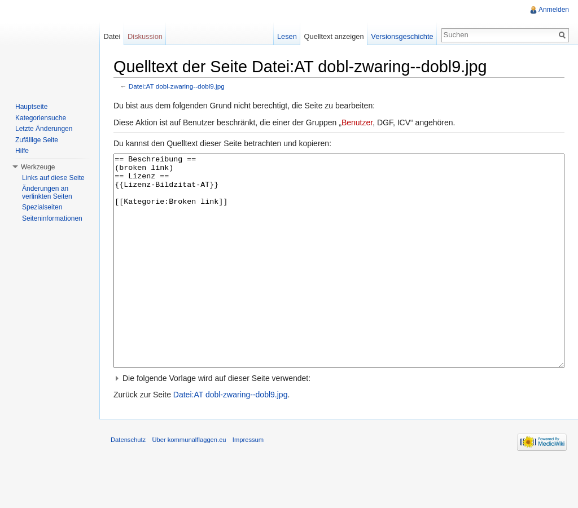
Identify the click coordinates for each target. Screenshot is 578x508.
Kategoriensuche (40, 118)
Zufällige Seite (36, 140)
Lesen (287, 36)
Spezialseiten (42, 207)
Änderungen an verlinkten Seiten (47, 192)
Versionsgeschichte (402, 36)
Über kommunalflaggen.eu (189, 482)
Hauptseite (31, 107)
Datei (111, 36)
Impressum (248, 482)
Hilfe (22, 151)
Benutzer (357, 122)
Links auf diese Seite (53, 178)
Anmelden (553, 10)
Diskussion (145, 36)
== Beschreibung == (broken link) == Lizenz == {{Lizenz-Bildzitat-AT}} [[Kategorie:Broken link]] (338, 282)
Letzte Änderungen (43, 129)
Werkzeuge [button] (38, 167)
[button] (338, 420)
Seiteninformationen (52, 218)
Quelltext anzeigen (334, 36)
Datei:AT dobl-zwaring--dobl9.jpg (177, 86)
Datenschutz (128, 482)
